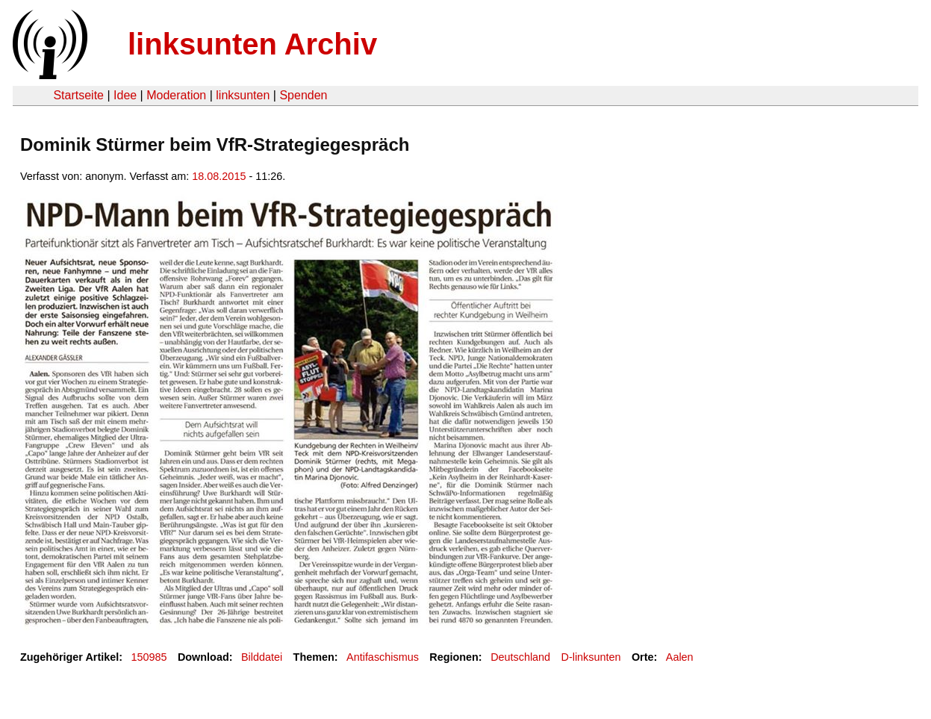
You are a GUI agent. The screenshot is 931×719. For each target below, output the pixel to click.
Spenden (303, 95)
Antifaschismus (382, 657)
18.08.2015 (219, 176)
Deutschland (520, 657)
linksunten (243, 95)
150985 (149, 657)
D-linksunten (591, 657)
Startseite (78, 95)
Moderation (176, 95)
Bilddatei (261, 657)
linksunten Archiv (252, 44)
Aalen (680, 657)
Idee (125, 95)
